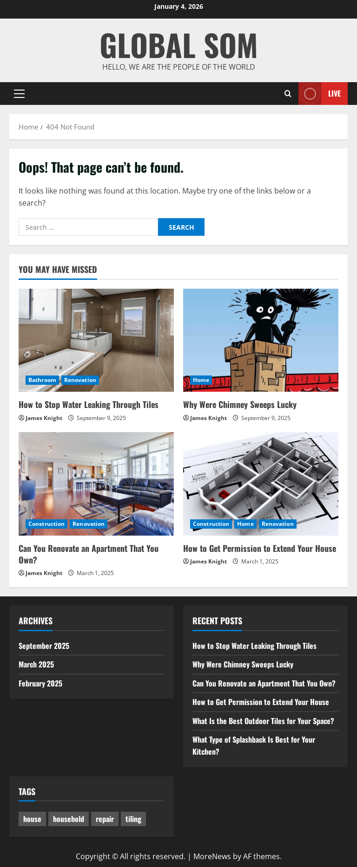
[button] (19, 94)
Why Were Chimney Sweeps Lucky (240, 404)
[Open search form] (287, 93)
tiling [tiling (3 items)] (133, 818)
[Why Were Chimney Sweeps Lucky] (260, 340)
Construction (46, 524)
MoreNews (212, 856)
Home (201, 380)
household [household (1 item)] (68, 818)
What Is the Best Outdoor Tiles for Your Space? (263, 720)
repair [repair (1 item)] (105, 818)
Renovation (80, 380)
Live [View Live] (319, 93)
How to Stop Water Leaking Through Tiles (89, 404)
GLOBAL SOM (178, 44)
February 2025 (40, 683)
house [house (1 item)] (32, 818)
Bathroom (42, 380)
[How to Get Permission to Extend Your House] (260, 484)
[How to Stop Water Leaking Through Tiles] (96, 340)
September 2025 (44, 645)
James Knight (44, 418)
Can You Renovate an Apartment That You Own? (89, 554)
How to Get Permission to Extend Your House (259, 548)
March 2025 (36, 664)
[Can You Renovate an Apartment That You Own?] (96, 484)
